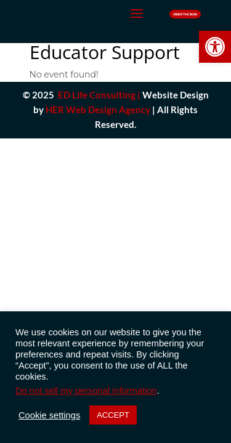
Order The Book (185, 14)
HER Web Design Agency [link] (98, 109)
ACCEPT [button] (113, 415)
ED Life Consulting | (99, 94)
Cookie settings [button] (49, 415)
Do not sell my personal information (86, 391)
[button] (215, 47)
